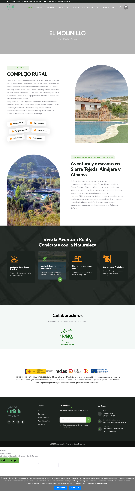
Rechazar (60, 488)
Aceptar (75, 488)
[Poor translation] (13, 460)
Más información (101, 483)
